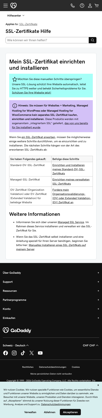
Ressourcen (10, 290)
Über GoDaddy (12, 272)
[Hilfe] (81, 6)
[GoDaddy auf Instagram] (14, 354)
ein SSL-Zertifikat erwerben (38, 137)
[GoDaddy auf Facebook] (5, 354)
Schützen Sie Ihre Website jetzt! (31, 92)
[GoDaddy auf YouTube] (40, 354)
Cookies (76, 367)
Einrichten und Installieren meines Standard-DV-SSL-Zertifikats (68, 169)
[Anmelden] (90, 5)
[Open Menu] (4, 5)
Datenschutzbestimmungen (52, 367)
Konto (7, 308)
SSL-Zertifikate (28, 24)
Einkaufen (9, 317)
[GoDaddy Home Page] (17, 330)
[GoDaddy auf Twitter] (31, 354)
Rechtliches (27, 367)
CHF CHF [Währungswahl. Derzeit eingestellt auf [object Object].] (91, 345)
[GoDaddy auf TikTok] (23, 354)
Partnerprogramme (14, 299)
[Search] (92, 40)
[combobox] (47, 40)
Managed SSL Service (71, 222)
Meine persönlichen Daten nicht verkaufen (51, 374)
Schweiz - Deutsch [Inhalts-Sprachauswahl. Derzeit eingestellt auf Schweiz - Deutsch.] (16, 345)
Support (8, 281)
